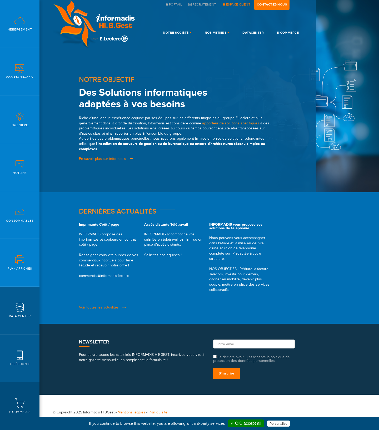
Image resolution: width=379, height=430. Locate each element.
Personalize (278, 424)
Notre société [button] (177, 33)
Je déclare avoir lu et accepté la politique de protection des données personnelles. (251, 359)
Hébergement (19, 24)
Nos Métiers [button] (217, 33)
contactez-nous (272, 5)
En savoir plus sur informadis (106, 158)
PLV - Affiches (19, 263)
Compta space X (19, 71)
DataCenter (253, 33)
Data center (19, 310)
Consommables (19, 215)
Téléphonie (19, 358)
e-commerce (288, 33)
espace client (237, 5)
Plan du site (157, 412)
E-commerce (19, 406)
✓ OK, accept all (246, 423)
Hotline (19, 167)
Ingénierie (19, 119)
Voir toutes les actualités (102, 307)
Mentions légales (131, 412)
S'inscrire (226, 373)
